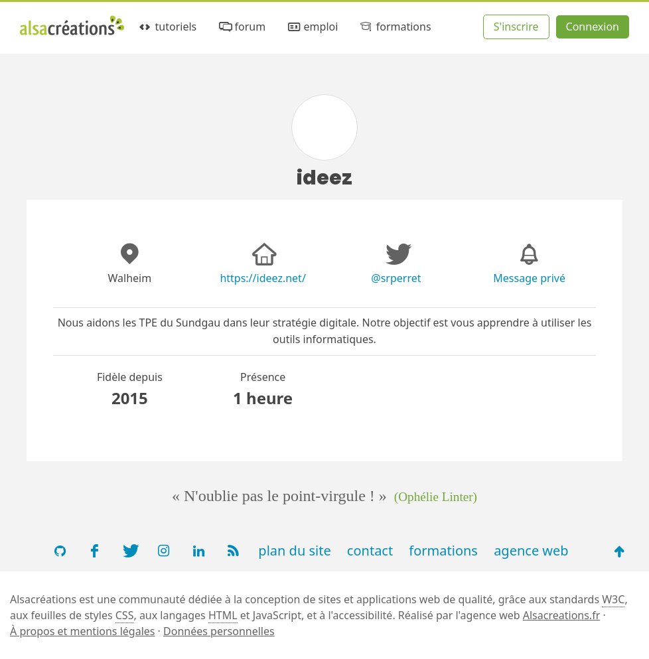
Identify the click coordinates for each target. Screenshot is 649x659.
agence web (531, 550)
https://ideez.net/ (262, 278)
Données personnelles (219, 631)
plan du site (294, 550)
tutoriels (166, 27)
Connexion (592, 26)
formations (394, 27)
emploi (312, 27)
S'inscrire (516, 26)
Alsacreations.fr (562, 615)
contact (370, 550)
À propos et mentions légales (82, 631)
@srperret (396, 278)
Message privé (529, 278)
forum (241, 27)
